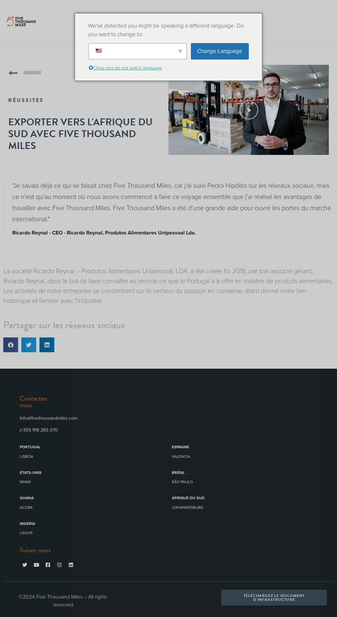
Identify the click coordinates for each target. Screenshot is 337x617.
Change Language (219, 51)
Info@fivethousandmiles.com (48, 418)
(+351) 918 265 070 (39, 430)
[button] (249, 110)
